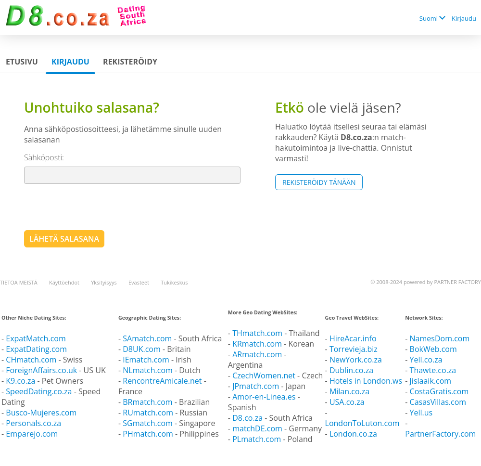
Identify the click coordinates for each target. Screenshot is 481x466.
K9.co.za (21, 380)
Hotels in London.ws (365, 380)
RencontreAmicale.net (162, 380)
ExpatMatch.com (35, 338)
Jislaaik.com (431, 380)
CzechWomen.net (263, 375)
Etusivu (22, 61)
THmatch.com (257, 333)
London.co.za (353, 433)
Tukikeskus (174, 282)
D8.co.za (248, 418)
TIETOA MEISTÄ (19, 282)
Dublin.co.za (351, 370)
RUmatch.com (149, 412)
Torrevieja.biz (353, 349)
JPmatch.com (255, 386)
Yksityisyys (104, 282)
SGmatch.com (149, 423)
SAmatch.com (147, 338)
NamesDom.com (440, 338)
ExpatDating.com (36, 349)
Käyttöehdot (64, 282)
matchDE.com (258, 428)
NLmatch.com (148, 370)
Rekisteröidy (130, 61)
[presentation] (97, 206)
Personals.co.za (33, 423)
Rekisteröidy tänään (318, 182)
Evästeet (138, 282)
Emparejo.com (32, 433)
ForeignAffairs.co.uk (42, 370)
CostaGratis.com (439, 391)
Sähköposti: (44, 157)
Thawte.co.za (433, 370)
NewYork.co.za (355, 359)
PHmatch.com (149, 433)
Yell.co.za (426, 359)
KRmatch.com (257, 343)
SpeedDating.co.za (39, 391)
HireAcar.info (353, 338)
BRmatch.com (147, 402)
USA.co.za (347, 402)
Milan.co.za (349, 391)
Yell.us (421, 412)
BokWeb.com (433, 349)
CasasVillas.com (438, 402)
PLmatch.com (257, 439)
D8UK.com (142, 349)
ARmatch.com (257, 354)
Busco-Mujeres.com (41, 412)
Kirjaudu (464, 18)
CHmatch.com (32, 359)
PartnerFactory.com (440, 433)
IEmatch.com (146, 359)
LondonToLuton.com (362, 423)
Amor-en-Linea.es (263, 396)
